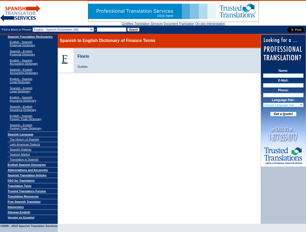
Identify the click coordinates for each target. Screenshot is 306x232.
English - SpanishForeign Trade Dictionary (25, 117)
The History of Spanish (24, 139)
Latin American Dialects (25, 144)
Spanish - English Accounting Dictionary (24, 71)
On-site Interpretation (210, 24)
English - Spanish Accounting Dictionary (24, 62)
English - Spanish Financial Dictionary (22, 43)
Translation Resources (23, 196)
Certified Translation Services (142, 24)
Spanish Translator (20, 13)
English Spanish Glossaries (27, 164)
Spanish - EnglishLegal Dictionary (21, 90)
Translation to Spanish (24, 159)
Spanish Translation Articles (27, 175)
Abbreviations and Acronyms (28, 170)
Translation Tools (19, 185)
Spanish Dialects (20, 149)
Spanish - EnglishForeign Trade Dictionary (25, 127)
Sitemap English (19, 212)
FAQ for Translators (21, 180)
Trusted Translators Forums (27, 191)
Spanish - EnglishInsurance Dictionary (23, 108)
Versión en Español (21, 217)
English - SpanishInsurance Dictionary (23, 99)
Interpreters (16, 207)
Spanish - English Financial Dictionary (22, 53)
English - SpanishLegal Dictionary (21, 80)
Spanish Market (20, 154)
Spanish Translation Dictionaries (30, 36)
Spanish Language (20, 134)
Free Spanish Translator (24, 201)
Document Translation (179, 24)
